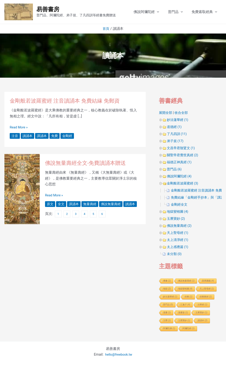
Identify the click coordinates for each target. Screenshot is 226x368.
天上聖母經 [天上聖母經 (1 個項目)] (207, 288)
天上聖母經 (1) (178, 233)
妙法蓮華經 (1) (178, 120)
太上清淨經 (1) (178, 240)
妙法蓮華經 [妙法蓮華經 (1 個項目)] (170, 296)
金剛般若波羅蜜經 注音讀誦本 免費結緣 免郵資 (69, 100)
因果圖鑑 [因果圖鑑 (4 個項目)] (208, 281)
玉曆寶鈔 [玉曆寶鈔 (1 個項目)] (201, 312)
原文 (50, 204)
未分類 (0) (175, 254)
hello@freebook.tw (118, 354)
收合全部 (182, 113)
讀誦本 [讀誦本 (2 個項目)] (202, 320)
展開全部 (166, 113)
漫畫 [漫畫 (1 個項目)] (167, 312)
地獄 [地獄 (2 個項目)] (167, 288)
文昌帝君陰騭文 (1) (182, 148)
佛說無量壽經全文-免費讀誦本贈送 (89, 163)
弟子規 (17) (176, 141)
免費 (56, 136)
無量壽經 (92, 204)
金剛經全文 (179, 204)
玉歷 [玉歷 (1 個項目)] (167, 320)
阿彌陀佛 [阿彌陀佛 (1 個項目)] (169, 328)
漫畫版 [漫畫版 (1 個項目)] (183, 312)
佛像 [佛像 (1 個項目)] (167, 281)
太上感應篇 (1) (178, 247)
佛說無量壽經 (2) (180, 225)
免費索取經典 (209, 12)
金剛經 (69, 136)
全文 (61, 204)
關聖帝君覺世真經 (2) (183, 155)
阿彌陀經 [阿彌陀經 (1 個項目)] (189, 328)
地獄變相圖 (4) (178, 211)
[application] (165, 12)
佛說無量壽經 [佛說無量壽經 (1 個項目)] (186, 281)
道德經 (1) (175, 127)
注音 (15, 136)
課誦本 (43, 136)
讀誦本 (28, 136)
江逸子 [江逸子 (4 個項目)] (185, 304)
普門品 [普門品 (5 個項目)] (168, 304)
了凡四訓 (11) (177, 134)
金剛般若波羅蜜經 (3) (183, 183)
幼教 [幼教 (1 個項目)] (188, 296)
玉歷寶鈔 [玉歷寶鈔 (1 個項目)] (184, 320)
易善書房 (47, 9)
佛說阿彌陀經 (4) (180, 176)
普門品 (181, 12)
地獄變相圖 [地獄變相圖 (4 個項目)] (185, 288)
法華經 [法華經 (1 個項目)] (202, 304)
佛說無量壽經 (113, 204)
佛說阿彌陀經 (154, 12)
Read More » (19, 127)
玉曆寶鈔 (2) (176, 218)
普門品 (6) (175, 169)
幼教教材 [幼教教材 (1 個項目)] (206, 296)
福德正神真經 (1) (180, 162)
